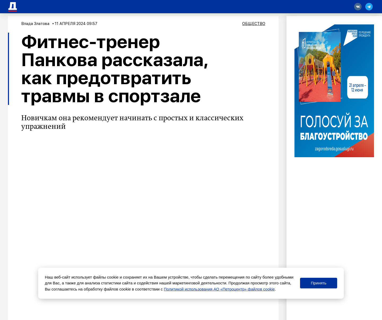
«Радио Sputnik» (169, 160)
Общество (253, 23)
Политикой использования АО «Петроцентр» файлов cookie (219, 289)
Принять (319, 283)
